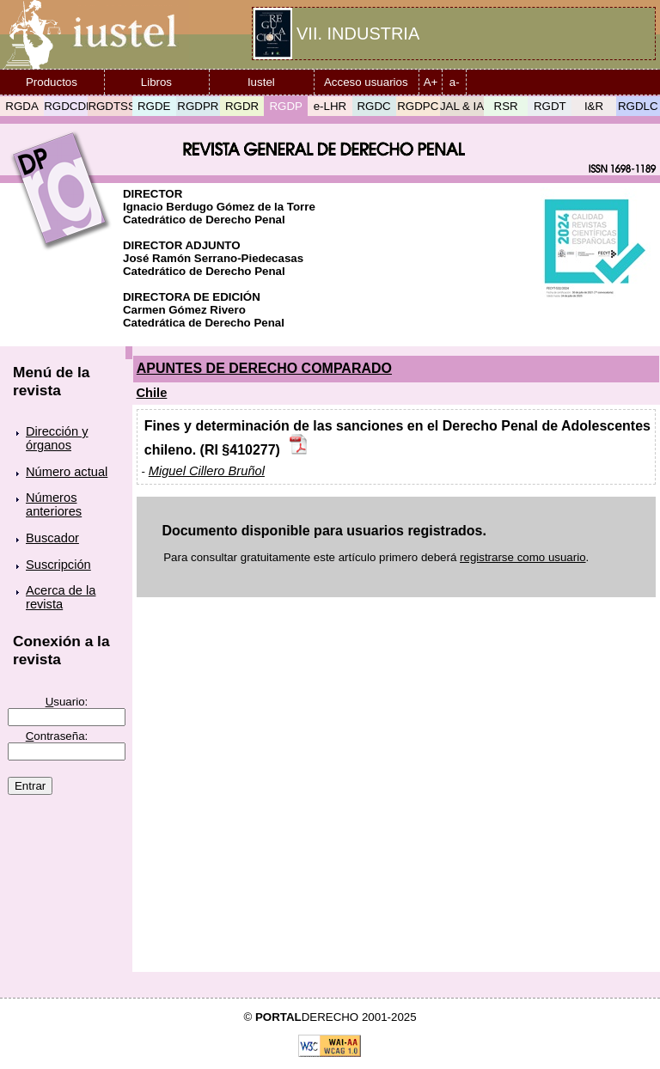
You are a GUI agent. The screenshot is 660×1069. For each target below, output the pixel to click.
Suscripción (58, 564)
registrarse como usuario (523, 557)
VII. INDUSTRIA (357, 33)
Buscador (52, 538)
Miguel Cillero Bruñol (207, 471)
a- (454, 82)
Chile (152, 393)
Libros (156, 82)
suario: (67, 701)
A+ (431, 82)
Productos (51, 82)
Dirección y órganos (57, 438)
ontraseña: (57, 736)
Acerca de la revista (60, 597)
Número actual (66, 472)
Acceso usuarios (366, 82)
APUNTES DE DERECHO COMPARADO (264, 368)
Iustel (261, 82)
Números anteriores (54, 504)
